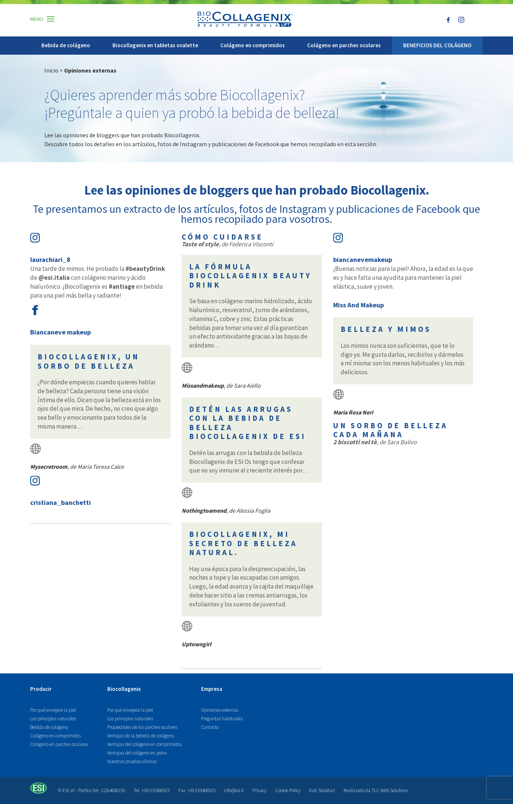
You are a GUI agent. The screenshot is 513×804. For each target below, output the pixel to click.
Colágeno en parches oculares (344, 45)
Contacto (210, 727)
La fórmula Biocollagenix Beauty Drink (250, 276)
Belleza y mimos (386, 329)
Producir (41, 688)
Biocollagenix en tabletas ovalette (155, 45)
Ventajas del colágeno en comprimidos (144, 744)
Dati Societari (322, 790)
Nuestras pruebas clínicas (132, 761)
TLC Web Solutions (390, 790)
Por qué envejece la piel (53, 710)
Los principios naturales (53, 718)
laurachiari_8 (50, 259)
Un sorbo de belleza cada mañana (390, 430)
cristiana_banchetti (60, 502)
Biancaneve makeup (60, 332)
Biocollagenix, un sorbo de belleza (89, 361)
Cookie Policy (287, 790)
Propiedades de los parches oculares (142, 727)
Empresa (211, 688)
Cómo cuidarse (222, 237)
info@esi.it (234, 790)
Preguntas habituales (222, 718)
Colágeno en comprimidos (252, 45)
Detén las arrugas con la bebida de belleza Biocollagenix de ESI (247, 423)
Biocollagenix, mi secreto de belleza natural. (243, 543)
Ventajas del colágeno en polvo (137, 753)
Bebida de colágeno (65, 45)
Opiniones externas (219, 710)
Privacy (259, 790)
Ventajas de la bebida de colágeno (140, 736)
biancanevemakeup (362, 259)
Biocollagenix (124, 688)
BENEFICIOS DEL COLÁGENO (437, 45)
